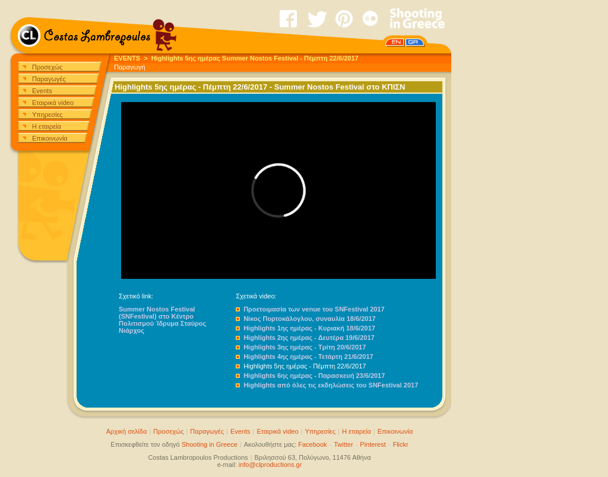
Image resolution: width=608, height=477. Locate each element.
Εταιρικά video (53, 102)
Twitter (343, 444)
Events (42, 90)
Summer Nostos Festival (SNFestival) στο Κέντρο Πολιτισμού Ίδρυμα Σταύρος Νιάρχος (162, 320)
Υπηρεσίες (47, 114)
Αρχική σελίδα (126, 431)
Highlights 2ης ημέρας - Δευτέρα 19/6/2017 (308, 337)
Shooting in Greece (210, 444)
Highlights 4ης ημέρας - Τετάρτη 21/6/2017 (308, 356)
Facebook (312, 444)
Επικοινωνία (50, 138)
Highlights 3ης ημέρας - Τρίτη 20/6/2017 (304, 347)
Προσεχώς (47, 67)
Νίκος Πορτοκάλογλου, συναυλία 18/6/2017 (309, 318)
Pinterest (372, 444)
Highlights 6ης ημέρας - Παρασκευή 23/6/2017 (314, 375)
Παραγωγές (49, 78)
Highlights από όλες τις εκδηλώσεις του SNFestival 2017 (330, 385)
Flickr (400, 444)
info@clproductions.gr (270, 464)
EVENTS (127, 58)
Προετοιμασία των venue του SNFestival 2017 (313, 309)
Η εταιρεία (46, 126)
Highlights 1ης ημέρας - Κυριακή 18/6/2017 (309, 328)
